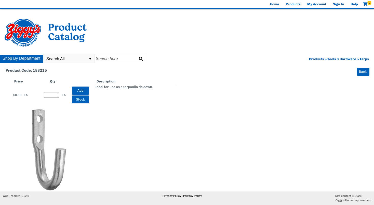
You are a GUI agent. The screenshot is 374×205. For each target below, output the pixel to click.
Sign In (338, 4)
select (90, 58)
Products (293, 4)
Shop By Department (22, 58)
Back (363, 72)
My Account (316, 4)
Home (274, 4)
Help (354, 4)
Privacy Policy (172, 196)
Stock (80, 99)
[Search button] (140, 58)
